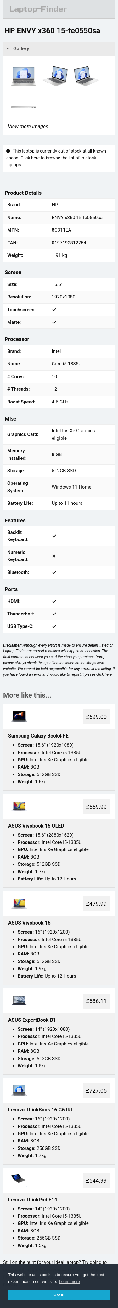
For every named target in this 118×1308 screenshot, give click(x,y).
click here (104, 674)
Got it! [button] (58, 1295)
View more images (28, 126)
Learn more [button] (69, 1281)
